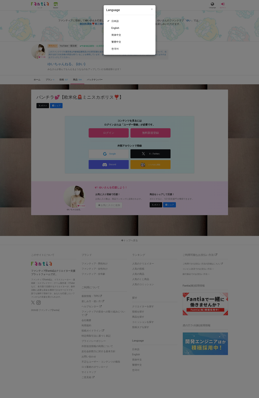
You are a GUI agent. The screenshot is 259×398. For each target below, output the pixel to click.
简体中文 (116, 35)
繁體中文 (116, 41)
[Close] (152, 9)
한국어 (115, 48)
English (115, 28)
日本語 (115, 21)
